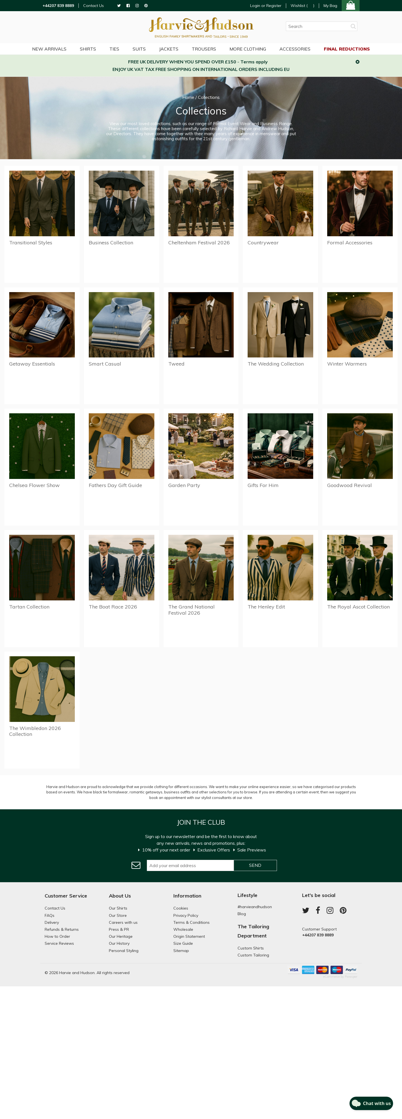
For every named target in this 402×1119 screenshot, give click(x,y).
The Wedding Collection (276, 364)
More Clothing (247, 49)
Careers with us (123, 922)
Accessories (294, 49)
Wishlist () (302, 5)
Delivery (52, 922)
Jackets (168, 49)
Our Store (118, 915)
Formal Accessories (349, 242)
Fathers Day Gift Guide (115, 485)
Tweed (176, 364)
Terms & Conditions (191, 922)
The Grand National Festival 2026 (191, 609)
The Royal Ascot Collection (358, 606)
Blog (242, 913)
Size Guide (183, 943)
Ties (114, 49)
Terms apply (254, 62)
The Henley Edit (266, 606)
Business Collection (111, 242)
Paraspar (351, 977)
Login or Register (265, 5)
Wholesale (183, 929)
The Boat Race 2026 (113, 606)
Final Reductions (347, 49)
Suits (139, 49)
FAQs (49, 915)
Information (187, 896)
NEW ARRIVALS (49, 49)
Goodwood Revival (349, 485)
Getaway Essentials (32, 364)
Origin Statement (189, 936)
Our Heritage (121, 936)
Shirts (88, 49)
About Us (120, 896)
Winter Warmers (347, 364)
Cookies (180, 908)
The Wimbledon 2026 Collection (35, 731)
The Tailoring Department (253, 931)
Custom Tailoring (253, 955)
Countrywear (263, 242)
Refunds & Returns (62, 929)
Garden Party (184, 485)
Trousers (204, 49)
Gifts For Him (263, 485)
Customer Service (66, 896)
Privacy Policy (185, 915)
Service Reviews (59, 943)
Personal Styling (123, 950)
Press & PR (119, 929)
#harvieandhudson (255, 906)
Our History (119, 943)
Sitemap (181, 950)
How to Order (57, 936)
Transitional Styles (30, 242)
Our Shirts (118, 908)
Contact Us (93, 5)
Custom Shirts (251, 948)
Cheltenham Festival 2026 (199, 242)
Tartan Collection (29, 606)
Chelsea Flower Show (34, 485)
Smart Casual (105, 364)
